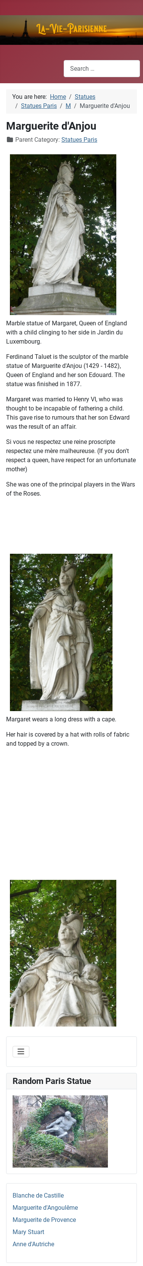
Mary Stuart (28, 1232)
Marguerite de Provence (44, 1219)
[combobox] (102, 68)
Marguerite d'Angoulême (45, 1207)
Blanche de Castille (38, 1195)
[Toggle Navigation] (21, 1051)
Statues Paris (79, 139)
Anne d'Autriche (33, 1244)
